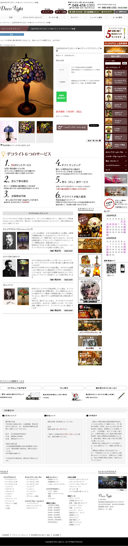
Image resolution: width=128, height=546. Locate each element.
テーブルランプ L (11, 479)
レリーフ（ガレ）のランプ (78, 484)
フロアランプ (9, 489)
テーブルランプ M (11, 482)
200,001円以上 (53, 522)
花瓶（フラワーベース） (56, 493)
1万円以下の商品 (53, 505)
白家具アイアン (53, 479)
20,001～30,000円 (54, 510)
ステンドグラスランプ (76, 482)
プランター (51, 498)
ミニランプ (9, 486)
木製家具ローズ (53, 482)
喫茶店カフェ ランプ (76, 512)
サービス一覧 (73, 489)
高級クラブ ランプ (75, 522)
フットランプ (9, 501)
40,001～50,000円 (54, 515)
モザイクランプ (32, 508)
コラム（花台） (53, 491)
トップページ (5, 23)
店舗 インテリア (75, 508)
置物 (49, 496)
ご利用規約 (5, 535)
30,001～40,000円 (54, 512)
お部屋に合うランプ (76, 500)
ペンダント (9, 494)
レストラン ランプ (76, 510)
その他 (7, 508)
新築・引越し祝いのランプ (78, 503)
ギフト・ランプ (74, 498)
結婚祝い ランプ (74, 524)
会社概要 (56, 535)
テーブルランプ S (11, 484)
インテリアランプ (32, 503)
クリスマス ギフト (76, 505)
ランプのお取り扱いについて (78, 491)
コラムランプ (9, 491)
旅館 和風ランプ (74, 520)
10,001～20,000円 (54, 507)
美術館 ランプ (74, 515)
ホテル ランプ (74, 517)
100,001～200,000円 (55, 519)
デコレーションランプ (34, 505)
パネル (7, 506)
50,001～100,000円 (54, 517)
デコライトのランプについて (78, 479)
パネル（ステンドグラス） (57, 484)
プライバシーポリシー (20, 535)
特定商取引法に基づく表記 (40, 535)
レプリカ (8, 496)
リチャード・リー (11, 498)
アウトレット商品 (11, 503)
